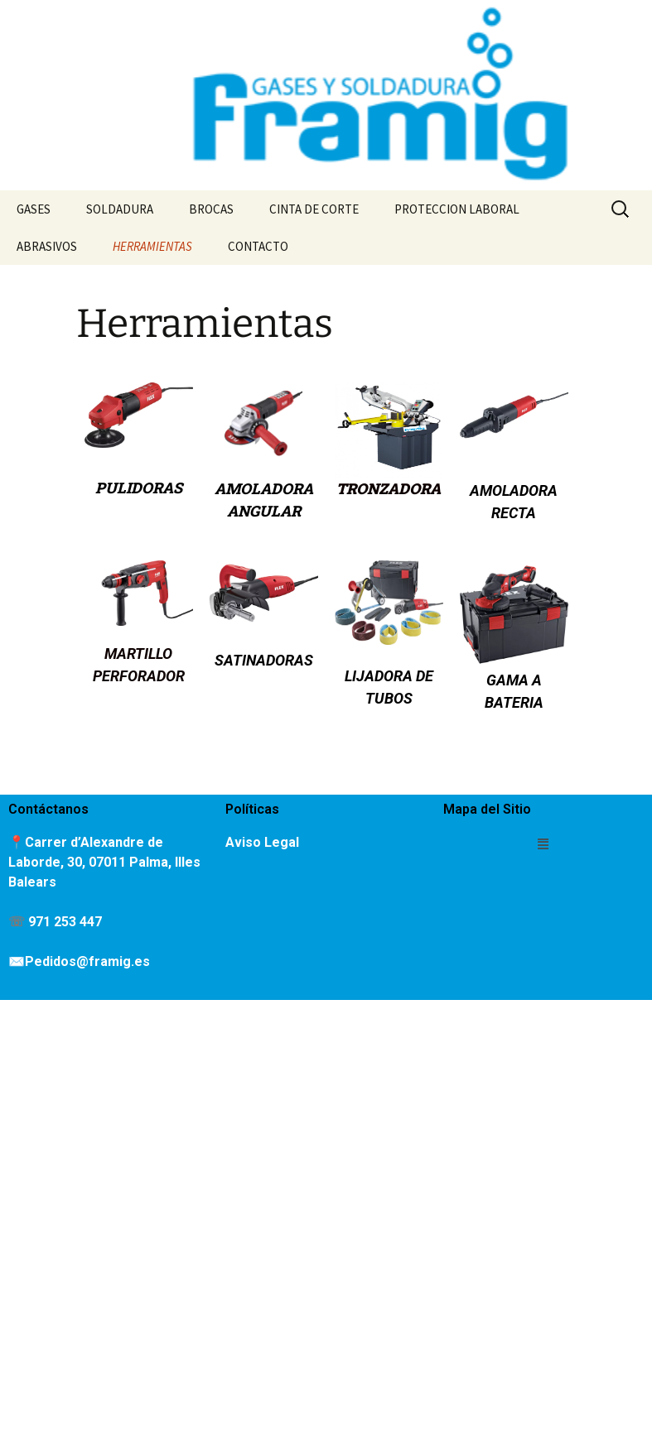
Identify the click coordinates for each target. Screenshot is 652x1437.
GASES (34, 209)
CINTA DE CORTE (314, 209)
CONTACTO (258, 246)
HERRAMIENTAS (152, 246)
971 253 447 (65, 922)
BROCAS (211, 209)
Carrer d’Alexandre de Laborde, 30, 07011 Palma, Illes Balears (104, 862)
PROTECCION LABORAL (456, 209)
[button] (543, 843)
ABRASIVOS (47, 246)
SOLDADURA (119, 209)
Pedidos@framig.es (87, 961)
